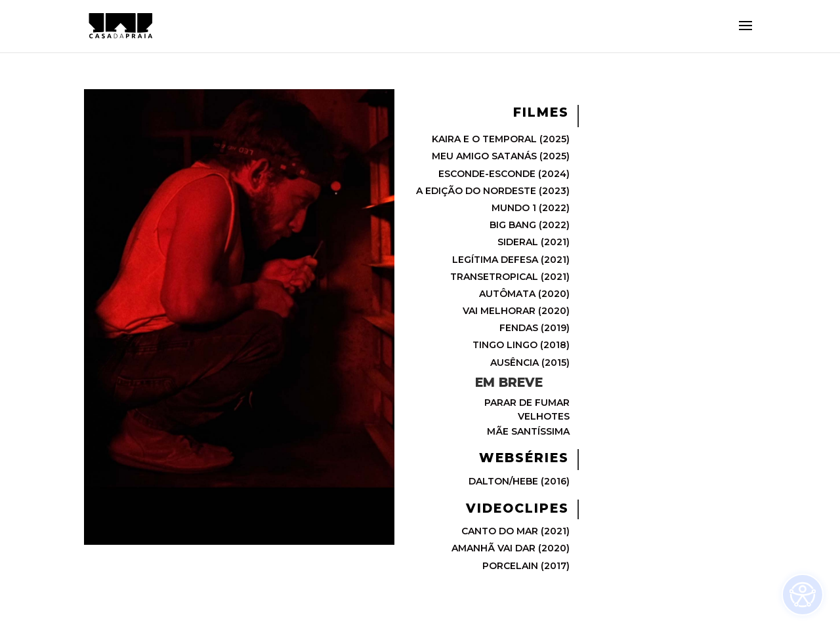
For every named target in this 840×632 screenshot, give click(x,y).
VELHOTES (544, 416)
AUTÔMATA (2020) (524, 294)
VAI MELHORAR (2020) (516, 311)
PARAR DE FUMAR (527, 402)
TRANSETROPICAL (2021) (510, 277)
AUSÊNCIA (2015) (530, 362)
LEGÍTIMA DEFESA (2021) (511, 260)
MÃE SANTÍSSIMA (528, 431)
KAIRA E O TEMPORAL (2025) (501, 139)
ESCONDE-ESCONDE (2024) (504, 174)
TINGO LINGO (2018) (521, 345)
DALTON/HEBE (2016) (519, 481)
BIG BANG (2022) (530, 225)
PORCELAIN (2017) (526, 566)
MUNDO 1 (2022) (531, 208)
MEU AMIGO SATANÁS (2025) (501, 156)
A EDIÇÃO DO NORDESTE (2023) (493, 191)
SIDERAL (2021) (533, 242)
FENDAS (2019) (534, 328)
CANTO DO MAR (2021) (515, 531)
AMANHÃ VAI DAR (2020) (511, 548)
